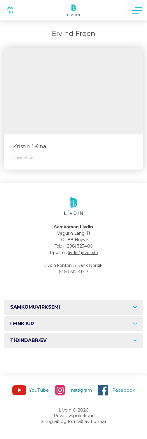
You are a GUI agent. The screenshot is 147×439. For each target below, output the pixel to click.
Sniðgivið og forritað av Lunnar (73, 421)
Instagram (80, 390)
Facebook (123, 390)
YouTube (39, 390)
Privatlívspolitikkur (74, 415)
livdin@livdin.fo (83, 252)
